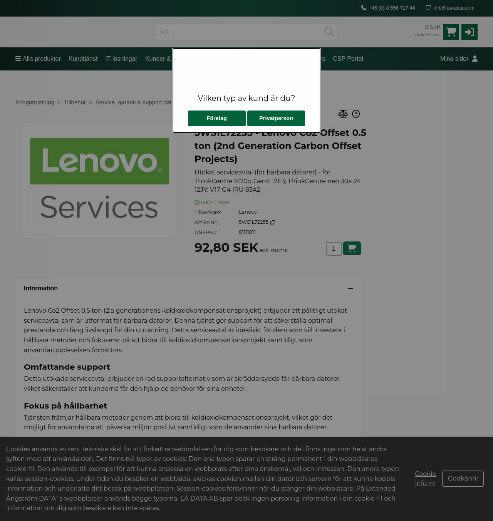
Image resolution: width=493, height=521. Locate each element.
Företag (216, 118)
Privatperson (276, 118)
